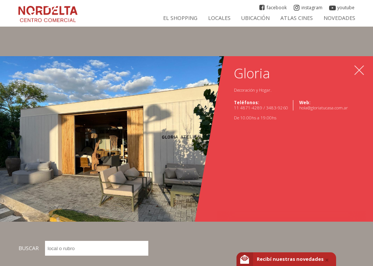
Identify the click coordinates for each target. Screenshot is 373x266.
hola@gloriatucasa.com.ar (323, 107)
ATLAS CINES (296, 18)
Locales (219, 18)
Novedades (339, 18)
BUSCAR (83, 248)
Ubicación (255, 18)
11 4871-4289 (248, 107)
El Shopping (180, 18)
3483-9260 (277, 107)
